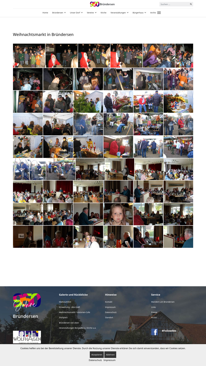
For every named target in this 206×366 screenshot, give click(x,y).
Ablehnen (110, 354)
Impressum (110, 307)
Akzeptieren (96, 354)
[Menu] (158, 13)
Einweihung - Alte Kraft (69, 307)
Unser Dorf (75, 12)
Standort (109, 317)
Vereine (90, 12)
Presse (154, 312)
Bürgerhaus (138, 12)
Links (153, 307)
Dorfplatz (63, 317)
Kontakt (108, 301)
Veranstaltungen (118, 12)
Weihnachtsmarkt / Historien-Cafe (74, 312)
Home (45, 12)
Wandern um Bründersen (163, 301)
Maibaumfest (65, 301)
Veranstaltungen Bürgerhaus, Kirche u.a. (77, 328)
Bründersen (57, 12)
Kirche (103, 12)
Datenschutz (111, 312)
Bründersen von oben (69, 322)
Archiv (153, 12)
